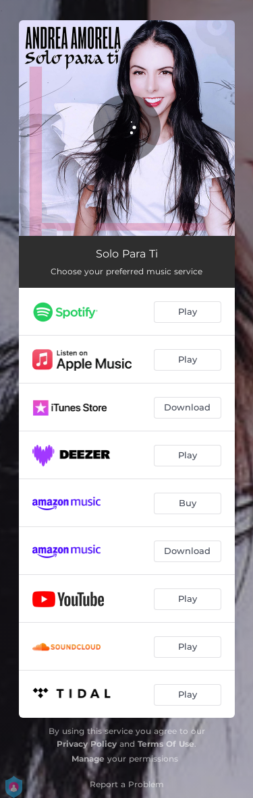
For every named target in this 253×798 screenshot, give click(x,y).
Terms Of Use (166, 744)
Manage (88, 759)
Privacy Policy (87, 744)
